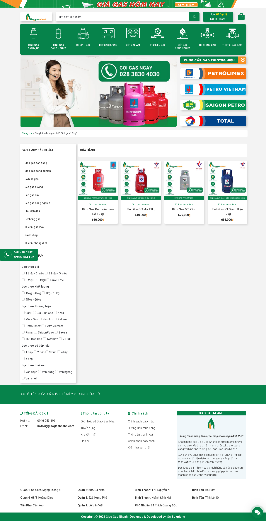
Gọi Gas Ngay (23, 252)
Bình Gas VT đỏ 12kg (141, 209)
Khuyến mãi (88, 434)
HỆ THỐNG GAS (207, 45)
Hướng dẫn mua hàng (141, 428)
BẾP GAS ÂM (133, 45)
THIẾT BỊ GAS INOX (232, 45)
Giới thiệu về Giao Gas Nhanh (99, 421)
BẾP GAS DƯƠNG (108, 45)
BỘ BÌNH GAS (83, 45)
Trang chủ (27, 133)
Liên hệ (85, 441)
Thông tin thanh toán (141, 434)
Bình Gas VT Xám (184, 209)
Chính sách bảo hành (141, 441)
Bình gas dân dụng (98, 204)
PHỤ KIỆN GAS (158, 45)
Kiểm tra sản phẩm (140, 447)
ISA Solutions (175, 516)
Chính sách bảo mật (141, 421)
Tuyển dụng (88, 428)
